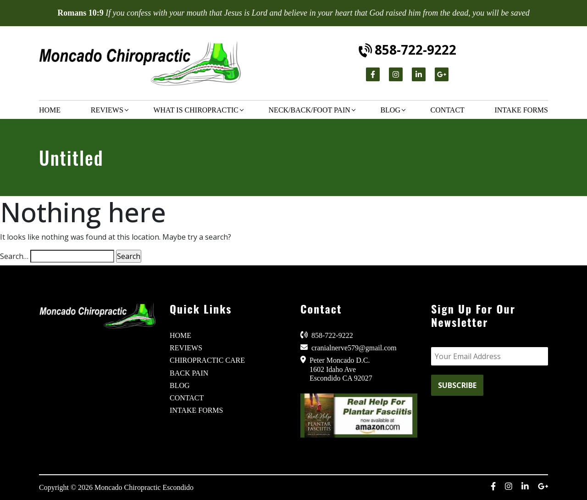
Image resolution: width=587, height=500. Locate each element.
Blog (390, 110)
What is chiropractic (195, 110)
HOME (180, 335)
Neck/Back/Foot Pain (309, 110)
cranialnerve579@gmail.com (348, 347)
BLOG (180, 385)
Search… (14, 256)
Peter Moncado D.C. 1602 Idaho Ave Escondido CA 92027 (336, 369)
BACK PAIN (189, 373)
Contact (448, 110)
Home (50, 110)
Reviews (107, 110)
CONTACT (187, 398)
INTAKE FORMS (196, 410)
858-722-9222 (407, 50)
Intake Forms (521, 110)
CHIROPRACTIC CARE (207, 360)
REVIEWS (186, 348)
